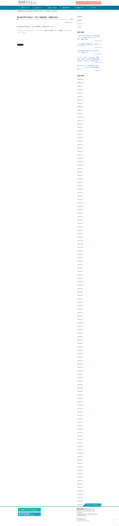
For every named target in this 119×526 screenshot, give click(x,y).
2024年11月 (80, 120)
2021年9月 (80, 250)
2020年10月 (80, 288)
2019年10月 (80, 329)
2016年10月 (80, 453)
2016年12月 (80, 446)
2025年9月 (80, 86)
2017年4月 (80, 432)
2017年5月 (80, 429)
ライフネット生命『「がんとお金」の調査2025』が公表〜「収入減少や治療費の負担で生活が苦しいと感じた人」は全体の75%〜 (88, 59)
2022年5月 (80, 223)
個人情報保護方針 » (81, 519)
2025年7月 (80, 93)
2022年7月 (80, 216)
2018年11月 (80, 367)
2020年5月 (80, 305)
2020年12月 (80, 281)
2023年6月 (80, 178)
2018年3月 (80, 394)
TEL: (93, 3)
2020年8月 (80, 295)
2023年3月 (80, 189)
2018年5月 (80, 388)
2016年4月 (80, 473)
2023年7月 (80, 175)
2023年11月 (80, 161)
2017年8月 (80, 418)
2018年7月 (80, 381)
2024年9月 (80, 127)
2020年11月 (80, 285)
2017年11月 (80, 408)
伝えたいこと (25, 8)
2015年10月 (80, 494)
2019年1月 (80, 360)
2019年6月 (80, 343)
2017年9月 (80, 415)
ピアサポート (80, 23)
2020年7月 (80, 298)
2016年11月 (80, 449)
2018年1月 (80, 401)
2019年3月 (80, 353)
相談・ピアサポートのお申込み (29, 510)
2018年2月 (80, 398)
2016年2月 (80, 480)
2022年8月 (80, 213)
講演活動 (79, 20)
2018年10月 (80, 370)
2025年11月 (80, 79)
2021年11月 (80, 244)
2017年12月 (80, 405)
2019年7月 (80, 340)
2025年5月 (80, 100)
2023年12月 (80, 158)
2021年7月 (80, 257)
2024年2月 (80, 151)
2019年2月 (80, 357)
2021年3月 (80, 271)
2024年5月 (80, 141)
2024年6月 (80, 137)
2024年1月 (80, 154)
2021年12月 (80, 240)
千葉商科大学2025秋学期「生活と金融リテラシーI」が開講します (88, 51)
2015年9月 (80, 497)
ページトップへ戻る (91, 505)
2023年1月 (80, 196)
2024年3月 (80, 148)
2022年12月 (80, 199)
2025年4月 (80, 103)
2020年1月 (80, 319)
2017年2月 (80, 439)
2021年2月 (80, 274)
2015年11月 (80, 490)
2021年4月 (80, 268)
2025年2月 (80, 110)
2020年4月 (80, 309)
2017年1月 (80, 442)
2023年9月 (80, 168)
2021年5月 (80, 264)
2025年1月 (80, 113)
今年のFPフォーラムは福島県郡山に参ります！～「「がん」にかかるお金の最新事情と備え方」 (88, 67)
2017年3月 (80, 436)
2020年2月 (80, 316)
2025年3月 (80, 106)
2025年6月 (80, 96)
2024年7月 (80, 134)
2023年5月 (80, 182)
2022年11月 (80, 202)
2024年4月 (80, 144)
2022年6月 (80, 220)
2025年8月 (80, 89)
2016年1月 (80, 484)
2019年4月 (80, 350)
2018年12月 (80, 364)
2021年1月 (80, 278)
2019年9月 (80, 333)
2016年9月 (80, 456)
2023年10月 (80, 165)
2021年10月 (80, 247)
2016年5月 (80, 470)
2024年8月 (80, 130)
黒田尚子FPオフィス (27, 2)
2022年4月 (80, 226)
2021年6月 (80, 261)
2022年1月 (80, 237)
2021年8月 (80, 254)
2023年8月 (80, 172)
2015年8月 (80, 501)
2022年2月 (80, 233)
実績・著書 (66, 8)
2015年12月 (80, 487)
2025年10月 (80, 82)
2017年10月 (80, 412)
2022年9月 (80, 209)
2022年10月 (80, 206)
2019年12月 (80, 322)
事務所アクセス (80, 8)
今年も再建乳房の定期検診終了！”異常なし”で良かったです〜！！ (89, 44)
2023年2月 (80, 192)
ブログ (93, 8)
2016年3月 (80, 477)
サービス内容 (53, 8)
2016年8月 (80, 460)
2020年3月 (80, 312)
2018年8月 (80, 377)
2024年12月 (80, 117)
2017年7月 (80, 422)
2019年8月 (80, 336)
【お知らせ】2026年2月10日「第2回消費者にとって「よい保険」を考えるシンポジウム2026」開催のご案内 (89, 37)
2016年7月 (80, 463)
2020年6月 (80, 302)
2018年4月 (80, 391)
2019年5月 (80, 346)
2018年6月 (80, 384)
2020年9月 (80, 292)
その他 (79, 27)
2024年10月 (80, 124)
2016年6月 (80, 466)
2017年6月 (80, 425)
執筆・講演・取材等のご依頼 (29, 514)
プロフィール (39, 8)
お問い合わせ (80, 3)
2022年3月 (80, 230)
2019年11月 (80, 326)
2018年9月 (80, 374)
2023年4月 (80, 185)
